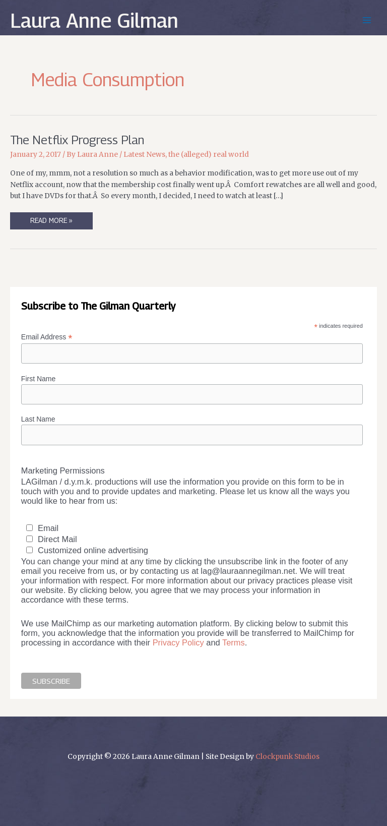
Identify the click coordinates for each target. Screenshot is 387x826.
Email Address (47, 337)
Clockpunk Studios (287, 756)
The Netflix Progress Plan (77, 140)
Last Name (38, 419)
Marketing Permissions (63, 470)
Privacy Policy (178, 642)
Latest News (144, 154)
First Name (38, 379)
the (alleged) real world (208, 154)
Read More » (51, 222)
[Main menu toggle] (367, 20)
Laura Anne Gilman (94, 20)
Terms (233, 642)
